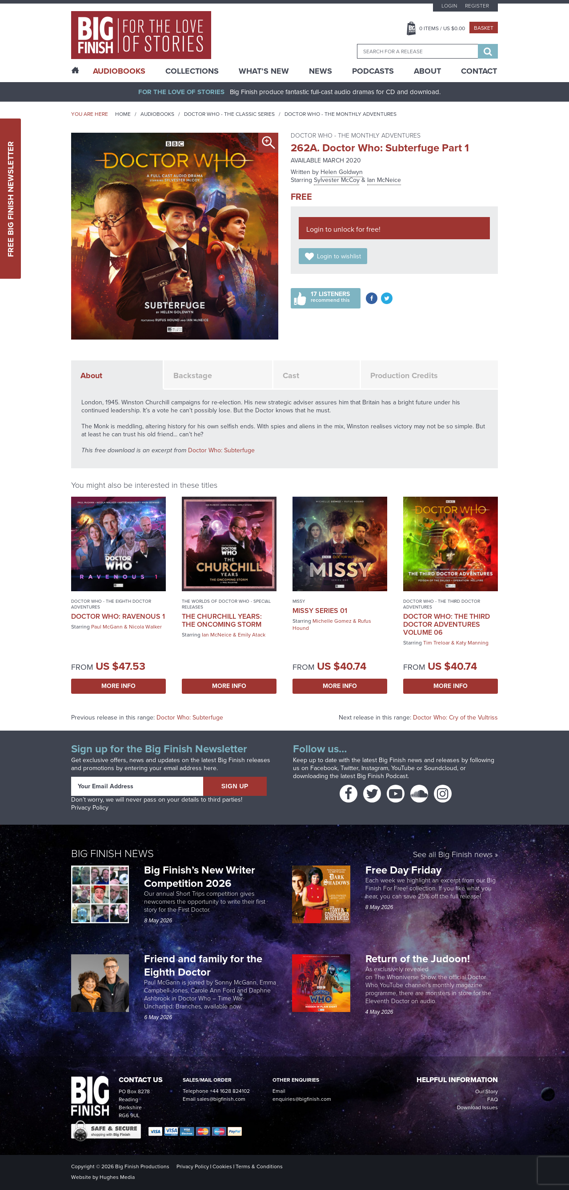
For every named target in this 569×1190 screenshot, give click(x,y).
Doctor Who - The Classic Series (229, 114)
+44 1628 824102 (230, 1091)
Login (449, 5)
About (427, 71)
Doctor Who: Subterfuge (221, 450)
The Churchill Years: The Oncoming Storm (222, 620)
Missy (299, 601)
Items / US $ (442, 28)
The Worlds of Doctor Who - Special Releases (226, 604)
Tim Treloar (436, 643)
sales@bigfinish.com (221, 1099)
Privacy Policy (89, 807)
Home (123, 114)
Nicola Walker (145, 627)
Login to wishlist (339, 256)
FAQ (492, 1099)
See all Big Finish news (453, 855)
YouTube (403, 768)
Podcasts (373, 71)
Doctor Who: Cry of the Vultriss (455, 717)
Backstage (192, 375)
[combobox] (417, 51)
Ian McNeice (384, 180)
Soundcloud (440, 768)
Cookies (222, 1166)
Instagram (374, 768)
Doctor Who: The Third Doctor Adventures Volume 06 (446, 624)
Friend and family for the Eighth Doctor (203, 965)
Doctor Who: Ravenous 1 (118, 616)
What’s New (264, 71)
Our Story (486, 1091)
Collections (192, 71)
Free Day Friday (403, 870)
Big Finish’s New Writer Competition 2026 (199, 876)
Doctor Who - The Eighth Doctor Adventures (111, 604)
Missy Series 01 (320, 610)
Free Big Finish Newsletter (10, 199)
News (320, 71)
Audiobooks (157, 114)
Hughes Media (117, 1177)
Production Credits (404, 375)
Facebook (323, 768)
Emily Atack (251, 635)
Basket (483, 28)
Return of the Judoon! (419, 959)
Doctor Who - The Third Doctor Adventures (441, 604)
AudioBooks (119, 71)
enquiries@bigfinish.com (301, 1099)
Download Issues (477, 1107)
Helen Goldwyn (342, 172)
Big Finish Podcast (382, 776)
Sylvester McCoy (337, 180)
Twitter (349, 768)
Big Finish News (112, 854)
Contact (479, 71)
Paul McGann (107, 627)
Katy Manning (472, 643)
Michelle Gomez (332, 621)
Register (477, 5)
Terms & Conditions (259, 1166)
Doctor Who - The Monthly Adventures (340, 114)
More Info (118, 686)
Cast (291, 375)
